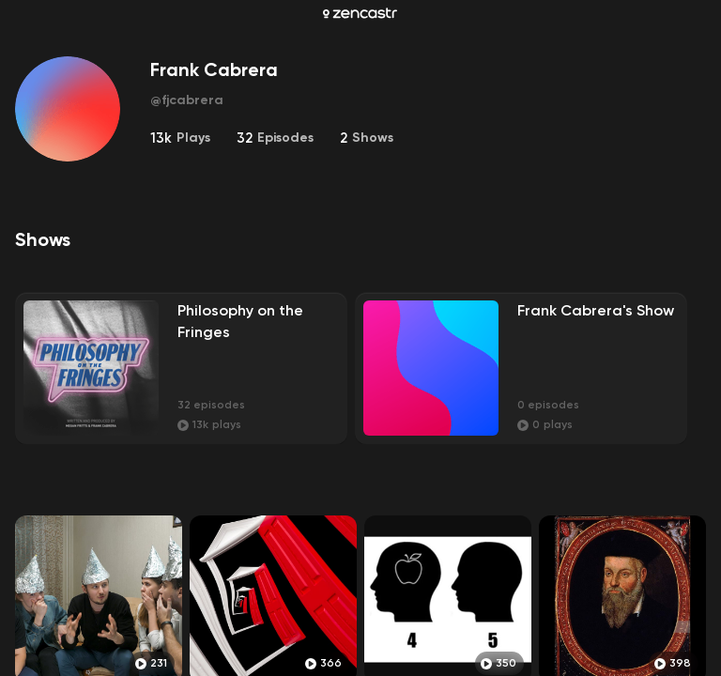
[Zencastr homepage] (360, 13)
